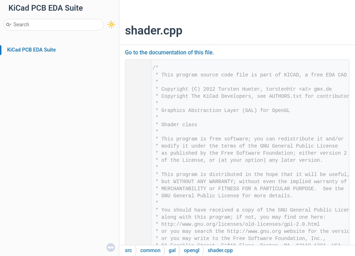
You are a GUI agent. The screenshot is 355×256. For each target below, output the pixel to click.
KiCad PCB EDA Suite (31, 50)
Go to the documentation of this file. (169, 52)
